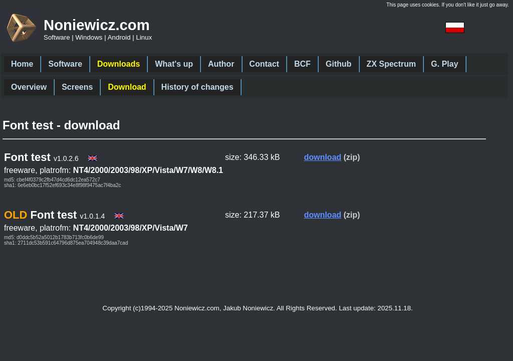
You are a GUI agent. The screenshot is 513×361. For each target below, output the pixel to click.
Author (221, 64)
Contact (264, 64)
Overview (29, 87)
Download (127, 87)
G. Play (444, 64)
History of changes (197, 87)
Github (339, 64)
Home (22, 64)
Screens (77, 87)
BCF (302, 64)
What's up (174, 64)
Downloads (118, 64)
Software (65, 64)
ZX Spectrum (391, 64)
